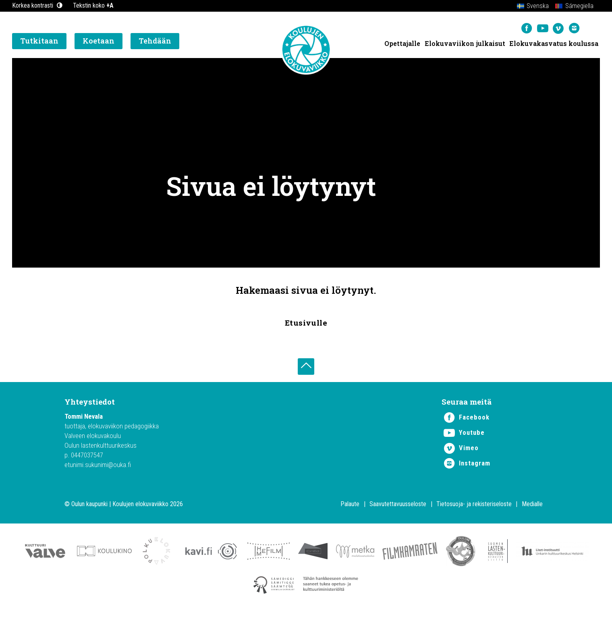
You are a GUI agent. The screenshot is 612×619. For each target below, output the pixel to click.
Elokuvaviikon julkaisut (464, 44)
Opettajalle (402, 44)
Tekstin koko (93, 5)
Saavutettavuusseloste (397, 507)
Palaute (349, 507)
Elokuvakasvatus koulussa (553, 44)
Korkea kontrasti (38, 5)
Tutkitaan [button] (39, 42)
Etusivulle (306, 323)
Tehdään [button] (155, 42)
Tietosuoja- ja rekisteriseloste (474, 507)
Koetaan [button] (98, 42)
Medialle (532, 507)
